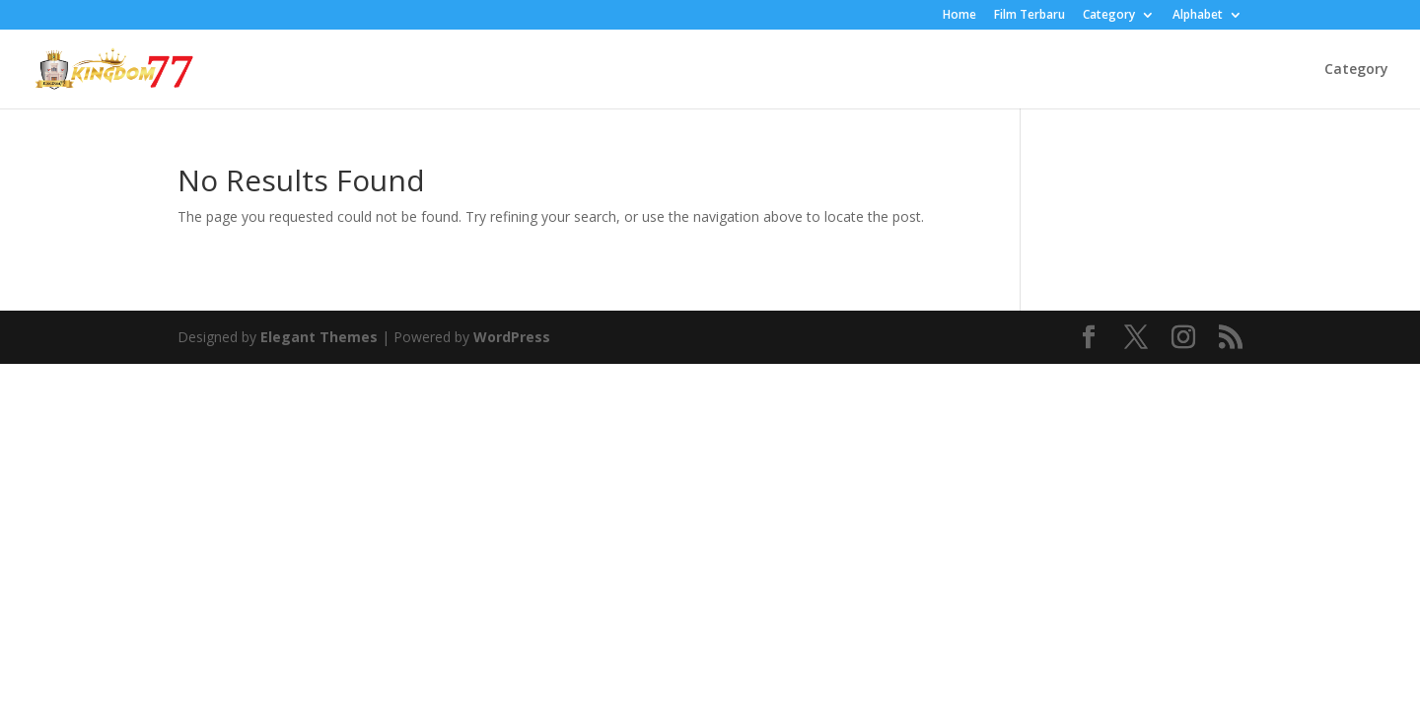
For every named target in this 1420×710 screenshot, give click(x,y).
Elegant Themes (319, 336)
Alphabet (1197, 16)
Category (1109, 16)
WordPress (511, 336)
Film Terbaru (1029, 16)
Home (959, 16)
